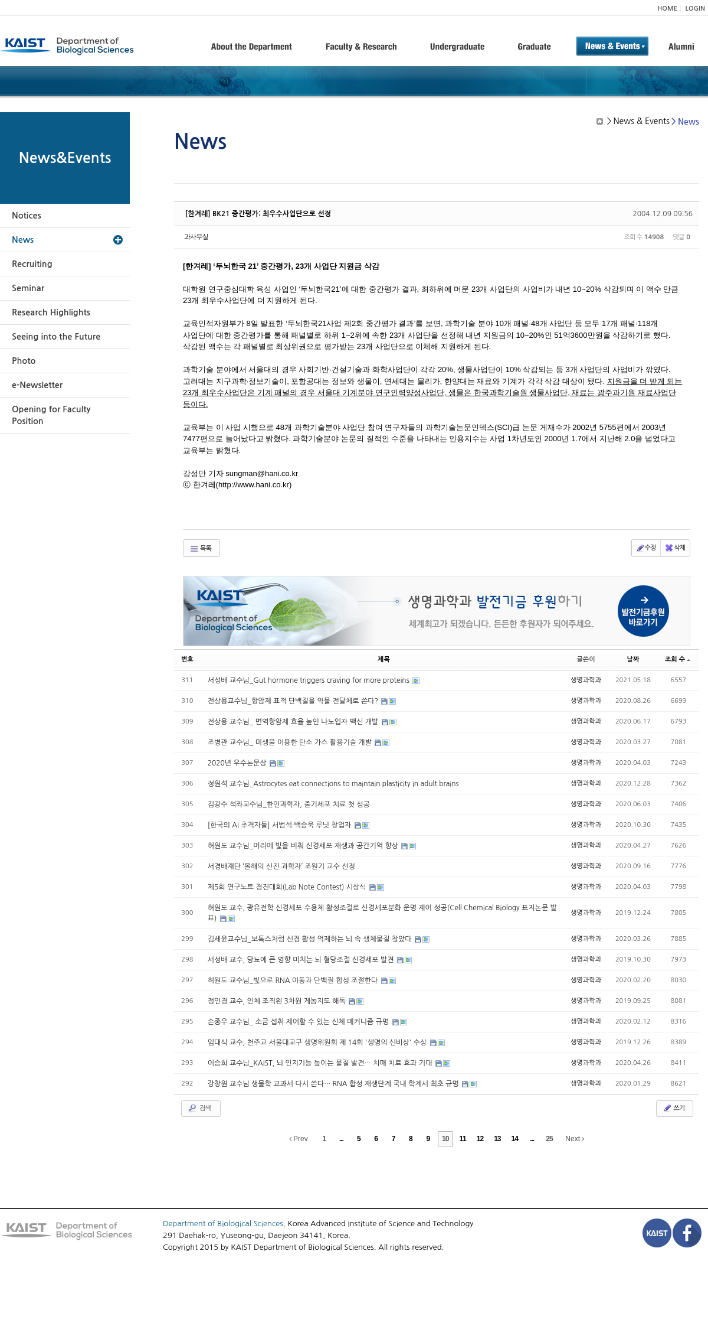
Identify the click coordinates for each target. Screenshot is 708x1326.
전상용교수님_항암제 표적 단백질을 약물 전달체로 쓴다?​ (294, 701)
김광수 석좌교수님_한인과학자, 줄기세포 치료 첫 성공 (289, 804)
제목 (384, 659)
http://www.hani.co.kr (253, 484)
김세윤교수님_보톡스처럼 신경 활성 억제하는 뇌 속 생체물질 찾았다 (311, 939)
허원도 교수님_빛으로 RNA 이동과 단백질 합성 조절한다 (294, 980)
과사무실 (196, 237)
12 (480, 1139)
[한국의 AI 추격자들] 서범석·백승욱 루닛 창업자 (280, 825)
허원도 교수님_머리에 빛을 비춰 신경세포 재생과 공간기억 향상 (304, 845)
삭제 (674, 548)
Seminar (28, 288)
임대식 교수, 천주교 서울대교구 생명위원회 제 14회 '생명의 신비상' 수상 (318, 1042)
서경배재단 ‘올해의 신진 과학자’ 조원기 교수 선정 (281, 866)
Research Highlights (51, 312)
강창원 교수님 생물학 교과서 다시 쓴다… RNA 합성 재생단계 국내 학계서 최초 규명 (334, 1083)
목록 (200, 549)
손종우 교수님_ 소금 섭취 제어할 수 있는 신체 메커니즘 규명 (299, 1021)
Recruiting (32, 264)
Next (574, 1139)
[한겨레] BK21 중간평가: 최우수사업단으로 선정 (258, 213)
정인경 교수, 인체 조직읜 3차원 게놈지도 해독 (278, 1001)
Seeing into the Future (56, 337)
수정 (645, 548)
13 (497, 1139)
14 (515, 1139)
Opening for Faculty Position (51, 415)
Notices (26, 215)
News (23, 240)
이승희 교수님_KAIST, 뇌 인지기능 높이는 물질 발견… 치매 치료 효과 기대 (321, 1063)
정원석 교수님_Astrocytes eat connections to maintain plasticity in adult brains (333, 783)
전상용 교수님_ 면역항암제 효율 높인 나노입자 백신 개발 (294, 721)
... (341, 1139)
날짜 (633, 659)
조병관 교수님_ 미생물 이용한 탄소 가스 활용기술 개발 (291, 742)
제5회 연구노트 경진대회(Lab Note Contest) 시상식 (288, 887)
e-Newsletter (37, 385)
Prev (298, 1139)
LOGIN (695, 8)
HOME (667, 8)
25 (549, 1139)
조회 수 (677, 659)
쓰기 (673, 1108)
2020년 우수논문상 (238, 763)
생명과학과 (586, 680)
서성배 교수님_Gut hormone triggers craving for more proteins (309, 680)
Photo (23, 361)
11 (462, 1139)
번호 (187, 659)
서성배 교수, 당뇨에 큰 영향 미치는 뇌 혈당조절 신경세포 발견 (302, 959)
